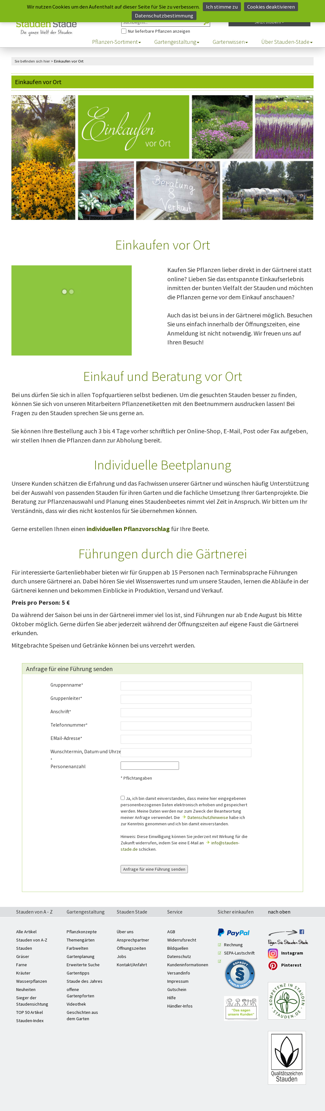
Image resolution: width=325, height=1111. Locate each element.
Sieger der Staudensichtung (32, 1001)
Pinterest (285, 966)
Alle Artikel (26, 932)
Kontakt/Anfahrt (132, 965)
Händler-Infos (180, 1006)
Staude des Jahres (85, 981)
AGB (171, 932)
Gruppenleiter (65, 698)
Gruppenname (65, 685)
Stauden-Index (29, 1020)
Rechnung (233, 945)
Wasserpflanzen (31, 981)
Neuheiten (26, 989)
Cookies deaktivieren (271, 6)
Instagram (285, 953)
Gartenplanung (81, 956)
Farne (21, 965)
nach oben (279, 912)
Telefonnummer (68, 725)
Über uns (125, 932)
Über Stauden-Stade (287, 41)
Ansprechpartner (133, 940)
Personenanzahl (67, 766)
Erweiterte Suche (83, 965)
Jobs (121, 956)
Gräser (22, 956)
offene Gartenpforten (80, 993)
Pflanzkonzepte (82, 932)
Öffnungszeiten (131, 948)
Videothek (76, 1004)
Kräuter (23, 973)
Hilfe (171, 998)
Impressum (178, 981)
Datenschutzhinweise (208, 817)
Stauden (24, 948)
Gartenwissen (230, 41)
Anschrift (59, 712)
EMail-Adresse (65, 738)
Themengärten (81, 940)
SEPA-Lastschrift (239, 953)
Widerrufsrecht (181, 940)
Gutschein (176, 989)
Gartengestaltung (176, 41)
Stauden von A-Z (31, 940)
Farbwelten (77, 948)
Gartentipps (78, 973)
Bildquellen (177, 948)
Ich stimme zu (222, 6)
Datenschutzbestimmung (164, 15)
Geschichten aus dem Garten (82, 1015)
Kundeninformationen (187, 965)
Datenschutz (179, 956)
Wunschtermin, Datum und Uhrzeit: (80, 751)
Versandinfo (178, 973)
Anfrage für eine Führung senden (154, 869)
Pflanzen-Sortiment (116, 41)
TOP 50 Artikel (29, 1012)
